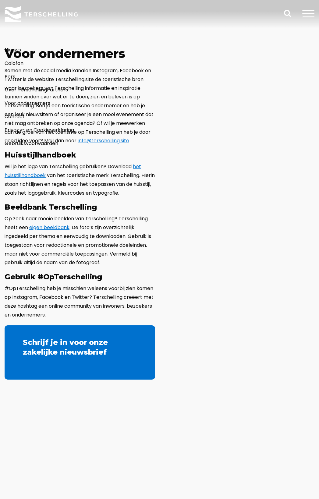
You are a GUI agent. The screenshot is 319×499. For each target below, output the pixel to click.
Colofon (14, 63)
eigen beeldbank (49, 227)
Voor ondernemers (27, 103)
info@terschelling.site (103, 140)
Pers (10, 76)
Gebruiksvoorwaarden (31, 143)
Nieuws (13, 49)
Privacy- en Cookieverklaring (39, 129)
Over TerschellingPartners (36, 89)
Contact (15, 116)
